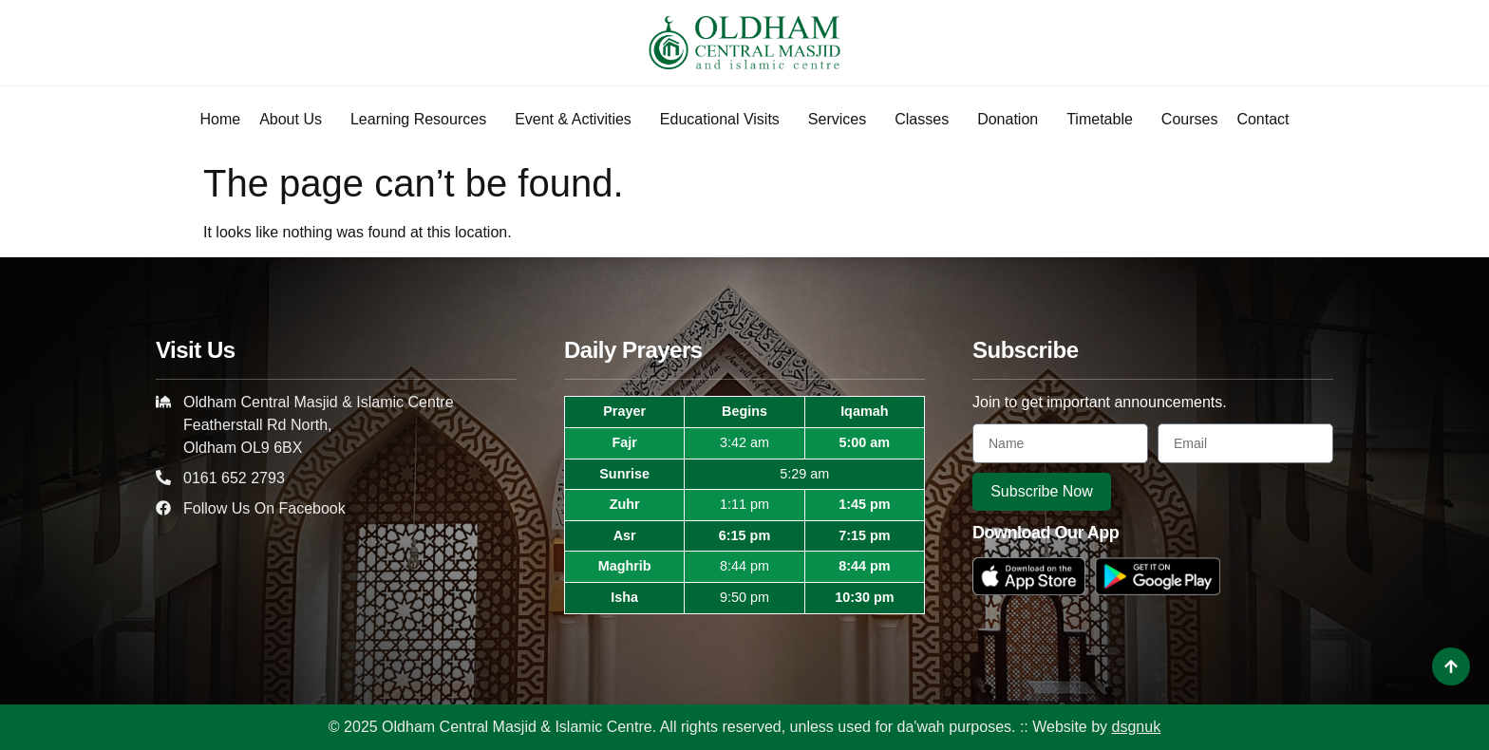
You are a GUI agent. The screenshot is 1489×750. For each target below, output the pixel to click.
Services (842, 119)
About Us (295, 119)
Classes (926, 119)
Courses (1189, 119)
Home (219, 119)
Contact (1262, 119)
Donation (1012, 119)
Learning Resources (423, 119)
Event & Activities (578, 119)
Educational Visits (724, 119)
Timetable (1104, 119)
